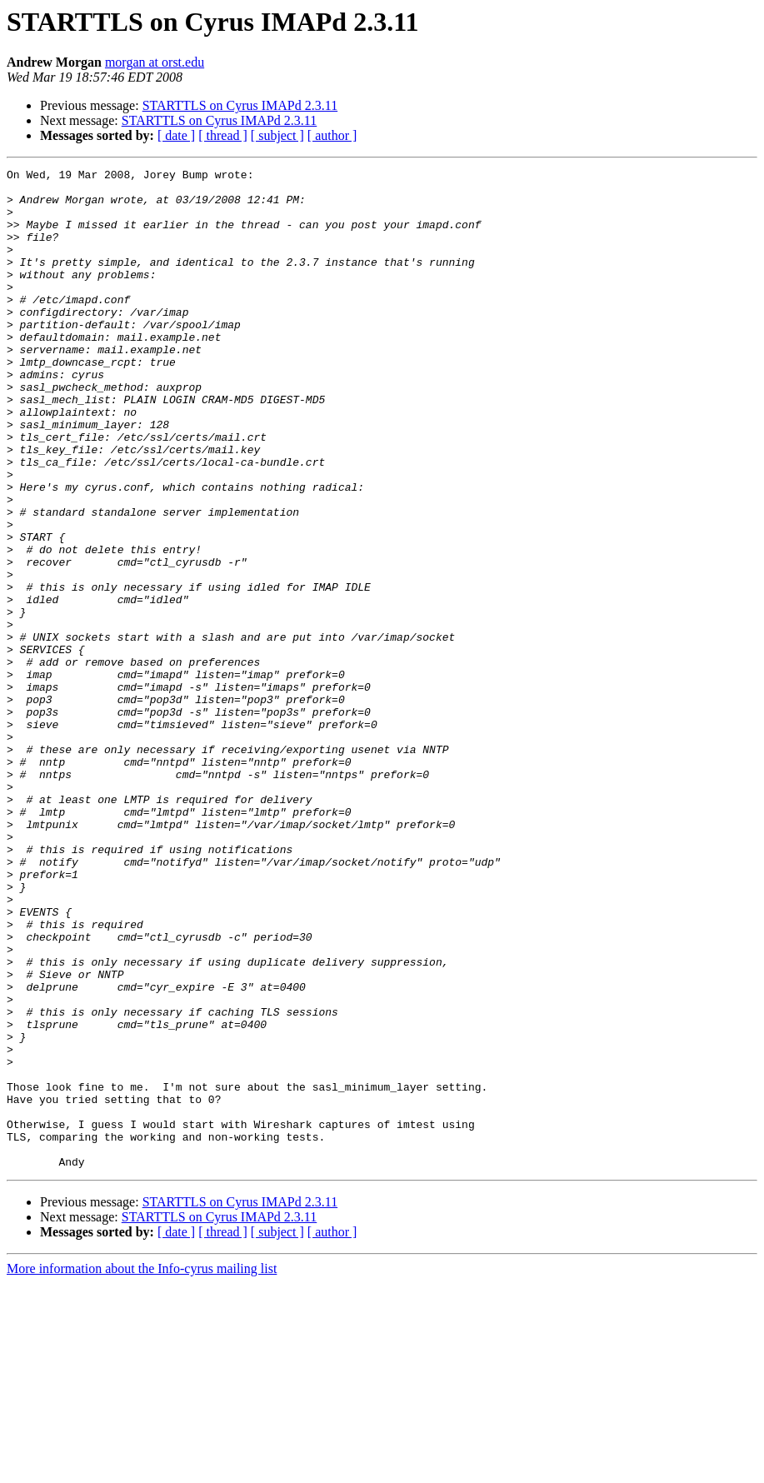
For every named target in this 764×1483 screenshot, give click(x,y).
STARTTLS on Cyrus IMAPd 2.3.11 (240, 105)
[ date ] (176, 135)
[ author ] (332, 135)
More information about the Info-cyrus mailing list (142, 1468)
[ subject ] (277, 135)
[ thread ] (222, 135)
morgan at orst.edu (154, 62)
